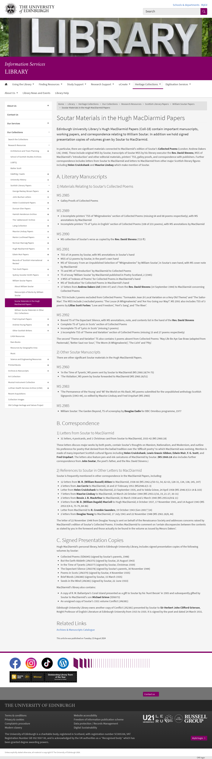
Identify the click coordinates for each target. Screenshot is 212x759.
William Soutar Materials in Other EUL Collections (29, 312)
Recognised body (112, 738)
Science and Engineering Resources (25, 359)
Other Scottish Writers (22, 330)
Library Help (62, 93)
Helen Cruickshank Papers (24, 202)
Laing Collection (20, 225)
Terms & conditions (16, 715)
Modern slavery (13, 727)
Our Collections (15, 132)
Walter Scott (15, 168)
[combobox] (172, 11)
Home (61, 103)
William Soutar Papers (22, 280)
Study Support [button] (75, 84)
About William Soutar (24, 286)
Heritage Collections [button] (147, 84)
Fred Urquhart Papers (22, 319)
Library (71, 103)
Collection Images (16, 399)
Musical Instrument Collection (21, 382)
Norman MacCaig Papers (23, 243)
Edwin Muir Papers (21, 254)
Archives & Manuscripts (18, 370)
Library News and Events (36, 93)
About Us (11, 105)
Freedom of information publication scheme (99, 719)
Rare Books (15, 342)
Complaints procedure (17, 723)
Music (12, 353)
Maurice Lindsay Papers (23, 231)
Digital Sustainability (85, 727)
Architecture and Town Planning (24, 151)
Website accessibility (85, 715)
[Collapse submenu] (49, 132)
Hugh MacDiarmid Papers (24, 248)
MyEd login (199, 738)
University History (18, 179)
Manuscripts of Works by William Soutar (29, 294)
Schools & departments (186, 5)
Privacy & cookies (14, 719)
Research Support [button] (101, 84)
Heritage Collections (88, 103)
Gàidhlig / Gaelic (17, 174)
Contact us (151, 694)
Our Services (13, 123)
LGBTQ (13, 162)
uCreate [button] (123, 84)
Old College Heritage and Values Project (25, 405)
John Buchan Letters (22, 197)
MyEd (204, 5)
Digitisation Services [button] (177, 84)
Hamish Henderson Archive (25, 214)
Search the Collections (18, 139)
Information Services (25, 64)
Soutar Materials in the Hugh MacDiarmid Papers (27, 303)
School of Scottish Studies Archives (25, 156)
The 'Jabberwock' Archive (24, 220)
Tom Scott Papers (20, 269)
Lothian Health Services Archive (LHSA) (25, 388)
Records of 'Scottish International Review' (27, 262)
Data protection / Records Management (96, 723)
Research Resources (17, 145)
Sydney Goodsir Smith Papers (26, 275)
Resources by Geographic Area (23, 347)
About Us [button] (10, 93)
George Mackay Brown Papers (26, 191)
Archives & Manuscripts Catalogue (76, 629)
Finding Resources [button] (49, 84)
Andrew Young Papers (22, 324)
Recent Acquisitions (17, 393)
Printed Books (14, 365)
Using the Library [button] (22, 84)
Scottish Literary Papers (20, 185)
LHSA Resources (17, 336)
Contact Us (12, 114)
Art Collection (14, 376)
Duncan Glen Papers (21, 208)
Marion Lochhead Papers (23, 237)
